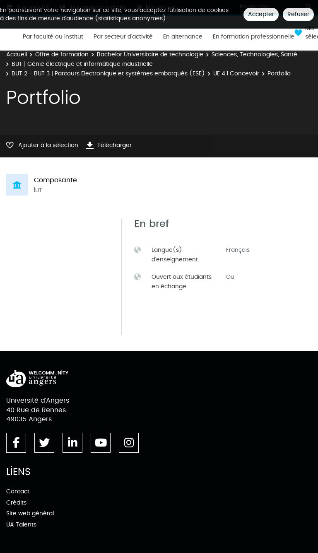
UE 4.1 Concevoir (236, 73)
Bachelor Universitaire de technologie (150, 54)
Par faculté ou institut (53, 37)
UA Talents (21, 524)
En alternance (182, 37)
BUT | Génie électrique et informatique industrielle (82, 64)
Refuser (298, 14)
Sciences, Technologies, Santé (254, 54)
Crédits (16, 502)
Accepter (261, 14)
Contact (17, 491)
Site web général (30, 513)
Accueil (16, 54)
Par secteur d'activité (123, 37)
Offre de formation (62, 54)
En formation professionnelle (253, 37)
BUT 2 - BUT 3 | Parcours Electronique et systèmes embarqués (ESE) (108, 73)
